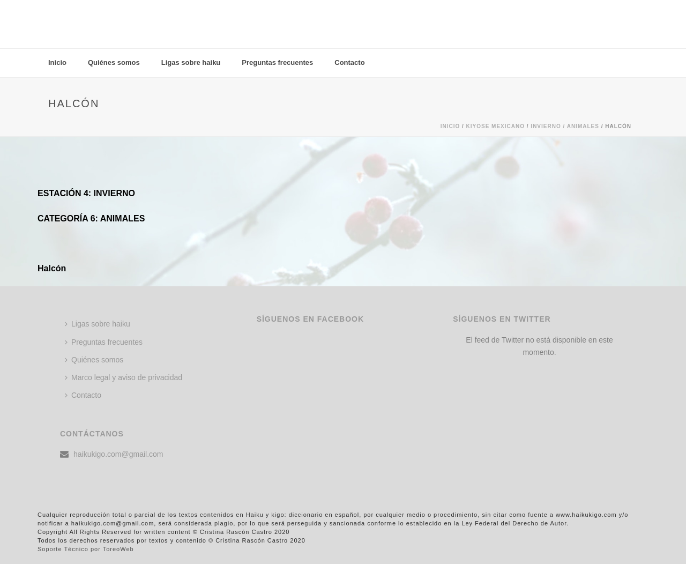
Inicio (57, 62)
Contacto (349, 62)
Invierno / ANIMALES (565, 126)
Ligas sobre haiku (191, 62)
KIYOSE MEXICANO (495, 126)
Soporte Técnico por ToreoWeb (86, 549)
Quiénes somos (114, 62)
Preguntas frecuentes (277, 62)
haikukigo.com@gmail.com (118, 454)
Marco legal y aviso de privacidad (123, 377)
